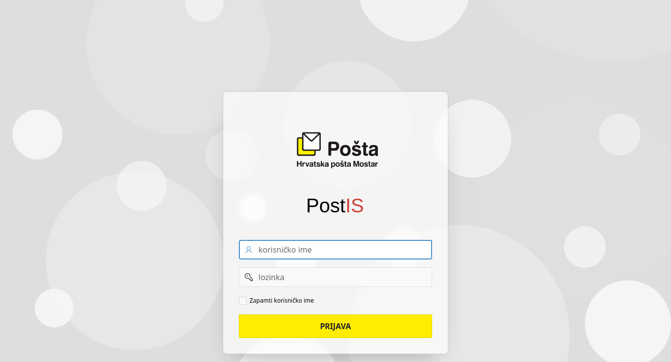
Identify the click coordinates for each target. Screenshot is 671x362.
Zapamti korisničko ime (282, 301)
